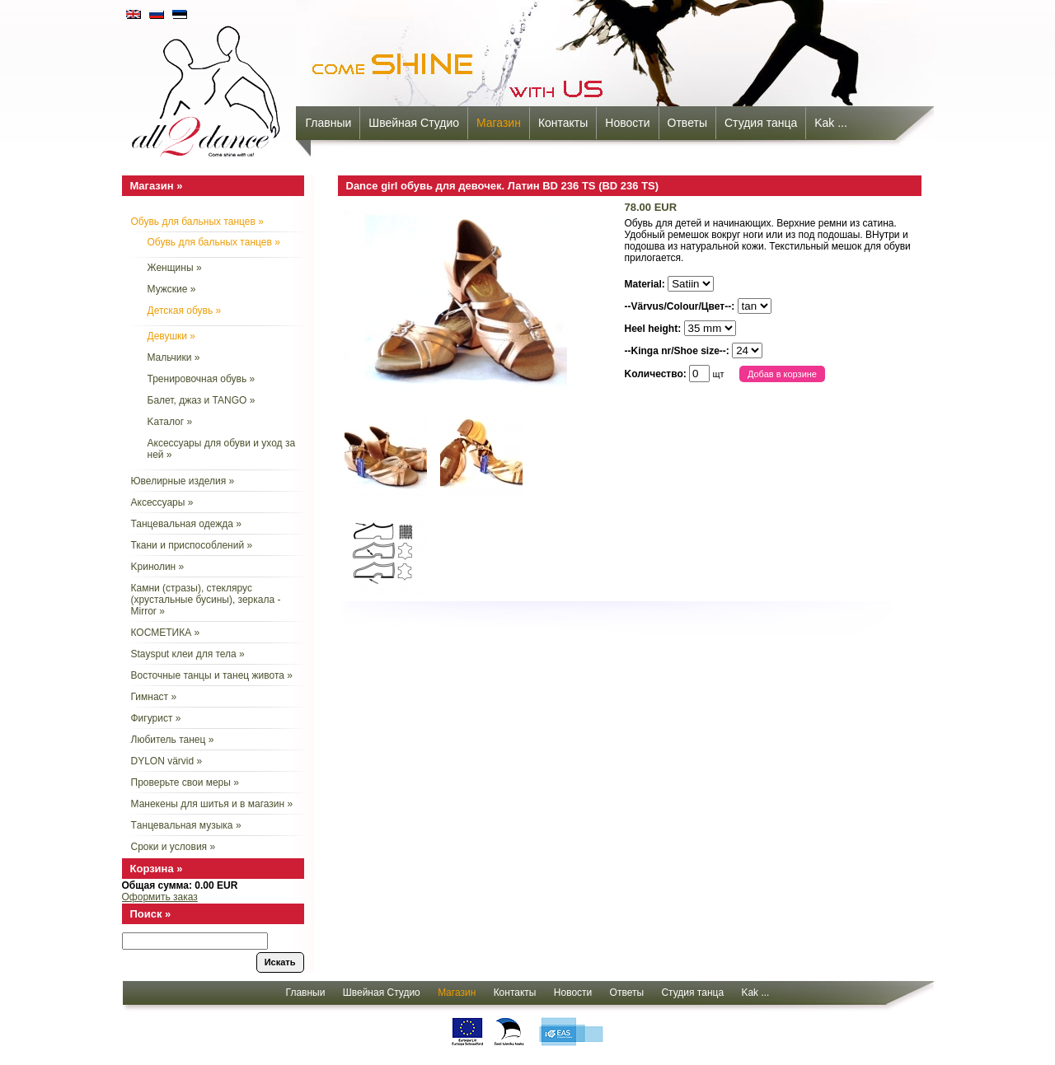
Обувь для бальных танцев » (197, 221)
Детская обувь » (185, 310)
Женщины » (175, 267)
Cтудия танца (760, 122)
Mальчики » (174, 357)
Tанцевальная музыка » (186, 825)
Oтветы (687, 122)
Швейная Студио (413, 122)
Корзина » (156, 868)
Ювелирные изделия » (183, 481)
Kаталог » (170, 421)
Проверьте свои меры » (185, 782)
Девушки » (172, 336)
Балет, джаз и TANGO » (202, 400)
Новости (627, 122)
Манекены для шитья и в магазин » (212, 804)
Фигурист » (156, 718)
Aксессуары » (162, 502)
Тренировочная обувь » (202, 379)
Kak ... (830, 122)
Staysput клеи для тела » (188, 654)
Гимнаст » (154, 697)
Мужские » (172, 289)
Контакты (563, 122)
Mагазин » (156, 186)
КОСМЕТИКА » (165, 632)
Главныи (329, 122)
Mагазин (498, 122)
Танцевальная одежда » (186, 524)
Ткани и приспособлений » (192, 545)
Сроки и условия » (173, 846)
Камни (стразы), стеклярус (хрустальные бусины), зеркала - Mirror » (206, 599)
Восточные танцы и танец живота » (212, 675)
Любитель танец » (172, 739)
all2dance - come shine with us (207, 86)
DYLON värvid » (167, 761)
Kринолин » (158, 566)
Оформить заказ (160, 897)
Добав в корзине (782, 374)
